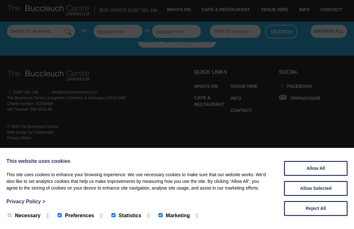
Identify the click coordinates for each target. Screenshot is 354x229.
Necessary (24, 215)
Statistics (126, 215)
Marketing (174, 215)
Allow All (316, 168)
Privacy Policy (25, 201)
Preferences (76, 215)
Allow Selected (316, 188)
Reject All (316, 208)
